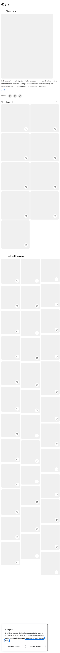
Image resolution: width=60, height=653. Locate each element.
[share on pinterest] (15, 96)
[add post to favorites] (55, 75)
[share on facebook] (10, 96)
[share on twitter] (20, 96)
